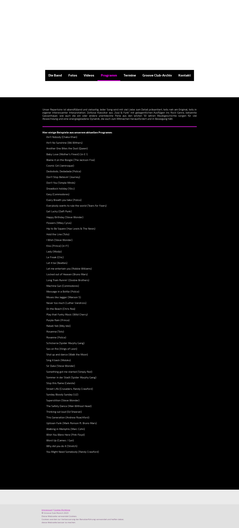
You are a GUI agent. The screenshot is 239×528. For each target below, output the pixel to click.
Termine (129, 75)
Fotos (72, 75)
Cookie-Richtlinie (62, 509)
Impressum (47, 509)
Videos (89, 75)
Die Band (55, 75)
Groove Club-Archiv (157, 75)
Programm (109, 75)
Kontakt (184, 75)
